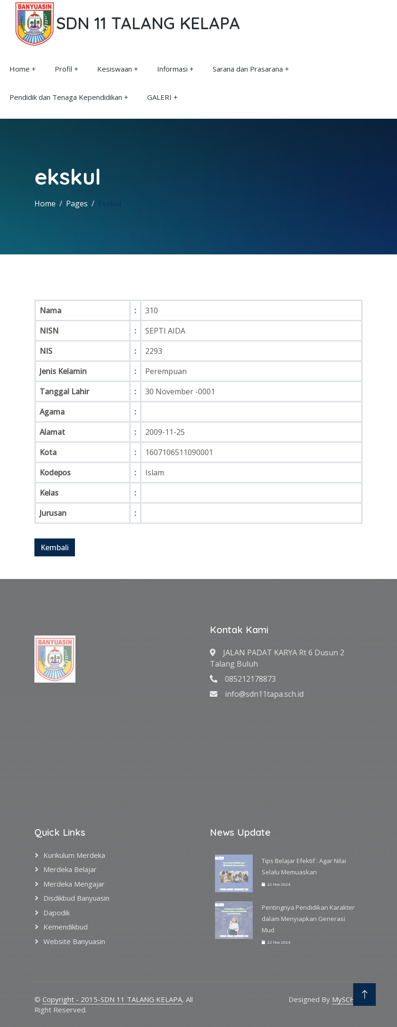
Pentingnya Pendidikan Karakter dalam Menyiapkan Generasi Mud (308, 918)
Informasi (172, 68)
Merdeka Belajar (70, 869)
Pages (77, 203)
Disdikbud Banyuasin (76, 898)
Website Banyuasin (74, 941)
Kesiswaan (114, 68)
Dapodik (56, 912)
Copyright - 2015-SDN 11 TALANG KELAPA (112, 999)
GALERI (159, 97)
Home (19, 68)
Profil (63, 68)
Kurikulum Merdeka (74, 855)
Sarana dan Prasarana (248, 68)
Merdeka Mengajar (74, 883)
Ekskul (109, 203)
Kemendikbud (65, 926)
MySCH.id (347, 999)
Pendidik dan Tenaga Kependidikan (65, 97)
